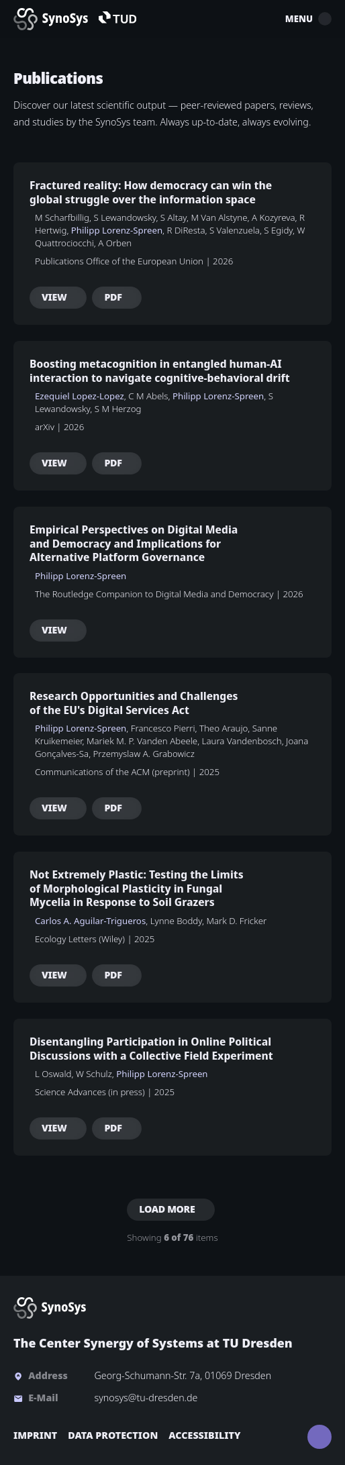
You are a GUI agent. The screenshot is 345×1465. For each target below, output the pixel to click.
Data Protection (113, 1435)
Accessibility (204, 1435)
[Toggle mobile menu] (325, 19)
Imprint (35, 1435)
